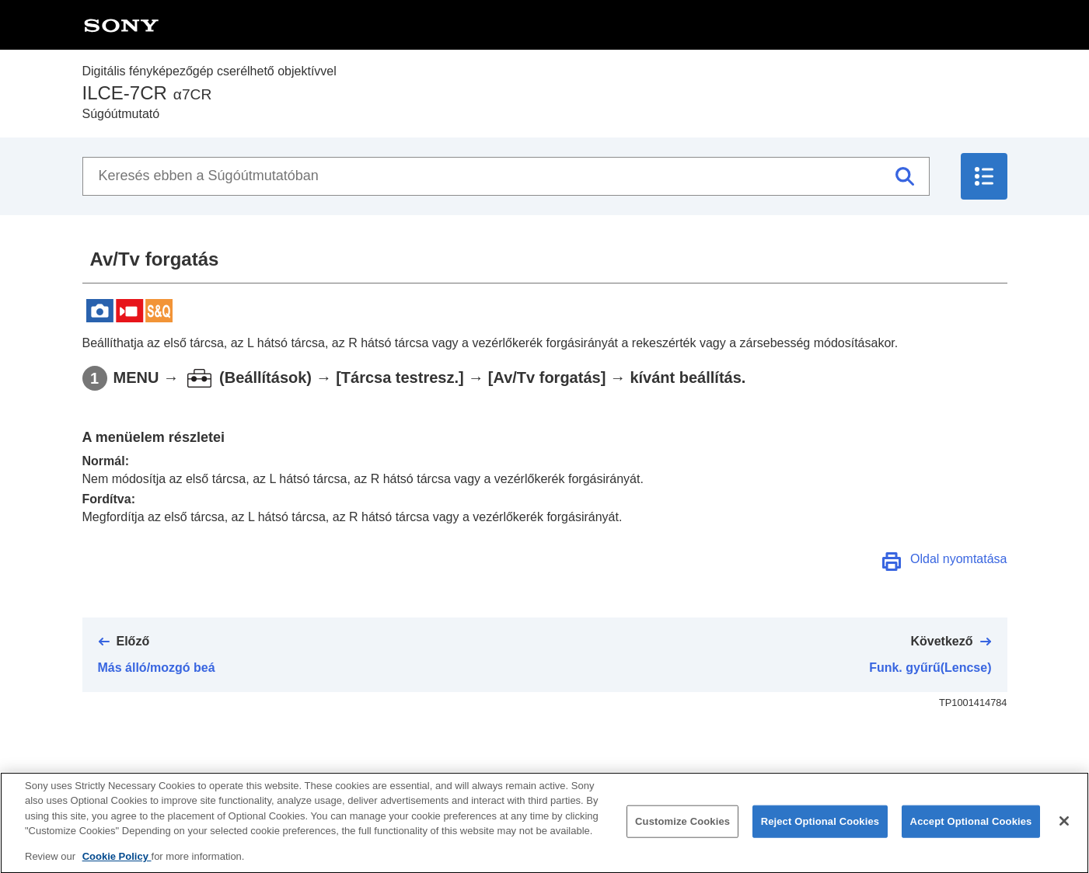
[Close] (1064, 834)
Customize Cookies (682, 834)
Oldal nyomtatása (958, 558)
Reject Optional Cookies (820, 834)
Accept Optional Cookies (971, 834)
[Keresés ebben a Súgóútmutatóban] (506, 176)
